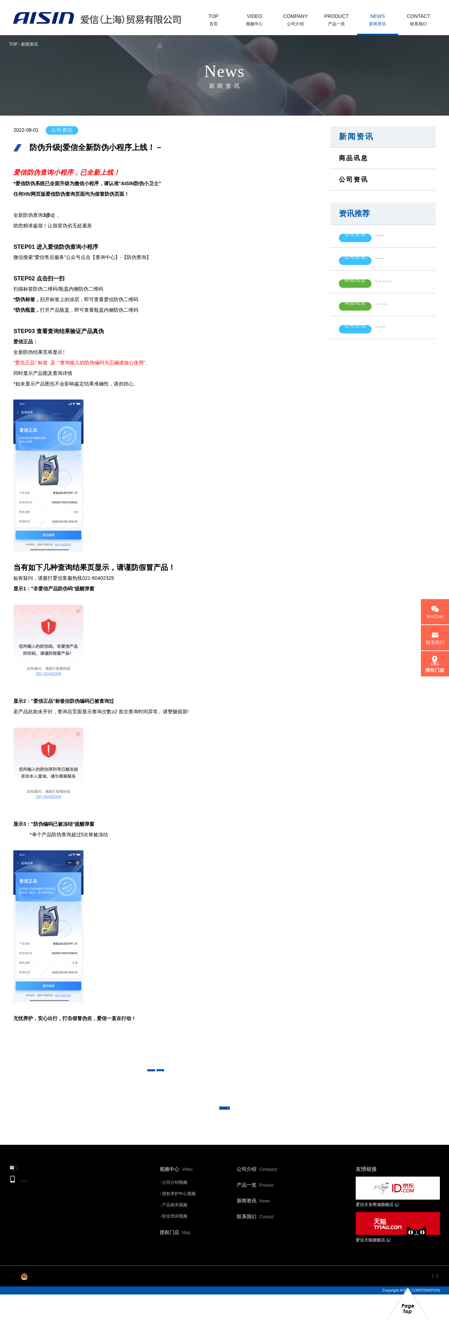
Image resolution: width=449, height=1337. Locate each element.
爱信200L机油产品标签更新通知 (392, 253)
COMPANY (295, 20)
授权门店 (175, 1276)
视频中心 (176, 1213)
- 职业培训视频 (173, 1260)
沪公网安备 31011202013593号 (87, 1319)
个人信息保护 (394, 1319)
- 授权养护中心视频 (178, 1237)
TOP (213, 20)
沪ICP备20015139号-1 (28, 1319)
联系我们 (255, 1261)
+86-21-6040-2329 (53, 1239)
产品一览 (255, 1229)
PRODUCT (336, 20)
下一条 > (266, 1078)
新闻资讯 (356, 136)
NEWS (377, 20)
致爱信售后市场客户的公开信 (389, 234)
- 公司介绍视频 (173, 1226)
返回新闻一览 (224, 1137)
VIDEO (254, 20)
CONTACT (418, 20)
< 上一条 (182, 1078)
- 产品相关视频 (173, 1249)
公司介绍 (257, 1213)
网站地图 (426, 1319)
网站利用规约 (357, 1319)
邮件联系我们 (49, 1218)
